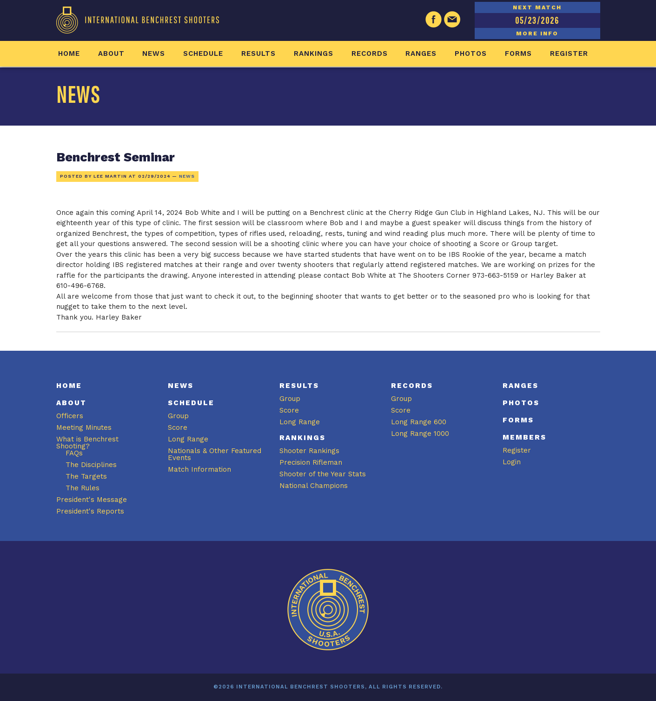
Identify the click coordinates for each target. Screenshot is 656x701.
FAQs (74, 453)
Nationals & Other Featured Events (214, 454)
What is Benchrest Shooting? (87, 442)
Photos (471, 53)
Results (258, 53)
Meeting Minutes (84, 427)
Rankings (313, 53)
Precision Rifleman (310, 462)
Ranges (421, 53)
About (111, 53)
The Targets (86, 476)
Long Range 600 (418, 422)
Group (178, 416)
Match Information (199, 469)
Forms (518, 53)
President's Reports (90, 511)
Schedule (203, 53)
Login (512, 462)
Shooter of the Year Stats (322, 474)
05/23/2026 (537, 20)
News (153, 53)
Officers (69, 416)
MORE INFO (537, 33)
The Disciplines (91, 465)
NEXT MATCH (537, 7)
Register (569, 53)
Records (369, 53)
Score (177, 427)
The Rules (82, 488)
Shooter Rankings (309, 451)
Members (524, 437)
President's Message (91, 499)
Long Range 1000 (420, 433)
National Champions (313, 485)
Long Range (188, 439)
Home (69, 53)
